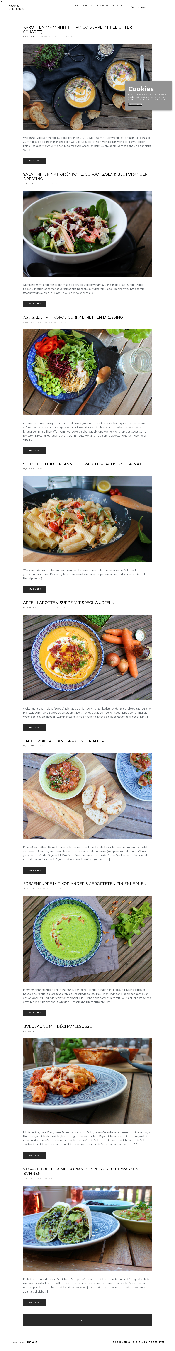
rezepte (43, 37)
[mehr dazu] (159, 99)
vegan (52, 37)
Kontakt (97, 7)
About (82, 7)
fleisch (42, 607)
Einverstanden (135, 104)
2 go (40, 322)
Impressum (114, 7)
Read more (35, 161)
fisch (41, 469)
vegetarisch (65, 37)
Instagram (33, 1342)
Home (53, 7)
